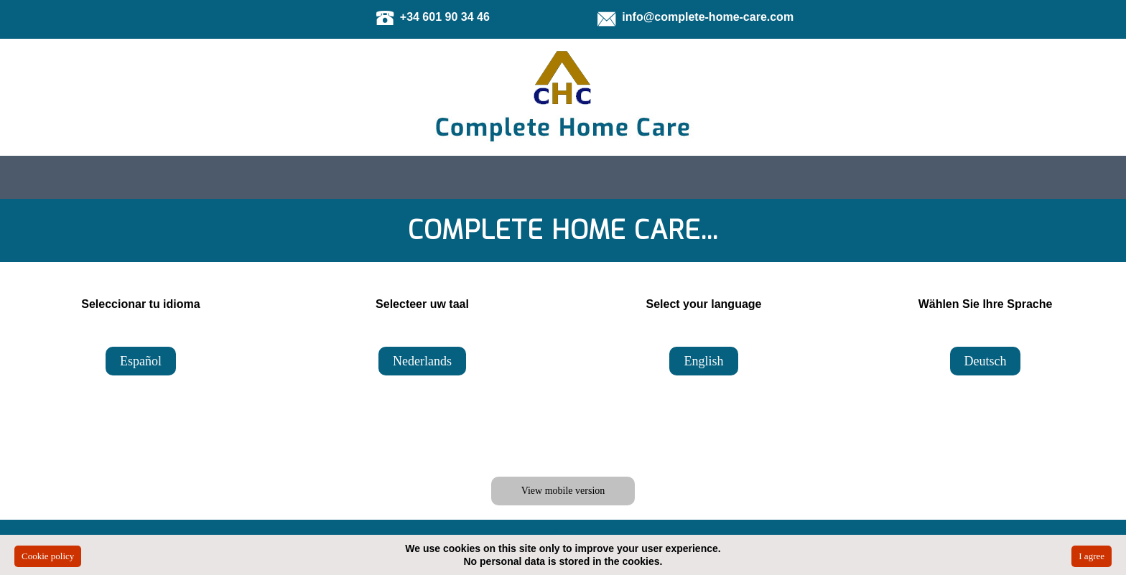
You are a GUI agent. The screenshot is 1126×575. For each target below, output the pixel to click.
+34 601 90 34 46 (445, 17)
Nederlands (422, 361)
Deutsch (985, 361)
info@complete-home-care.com (708, 17)
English (703, 361)
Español (141, 361)
